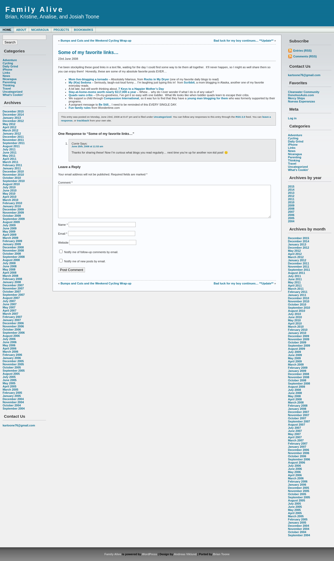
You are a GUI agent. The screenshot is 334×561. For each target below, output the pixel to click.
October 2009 (12, 215)
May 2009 (9, 231)
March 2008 (10, 275)
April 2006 (9, 348)
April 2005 (9, 386)
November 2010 (13, 174)
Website (63, 248)
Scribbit (189, 82)
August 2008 (11, 260)
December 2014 (13, 114)
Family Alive (34, 9)
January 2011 (12, 168)
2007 (291, 211)
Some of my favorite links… (88, 52)
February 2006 (12, 354)
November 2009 (13, 212)
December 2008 (13, 247)
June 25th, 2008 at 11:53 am (87, 146)
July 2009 (9, 225)
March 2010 (10, 199)
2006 (291, 214)
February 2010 (12, 203)
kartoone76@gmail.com (19, 425)
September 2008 (14, 256)
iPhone (7, 69)
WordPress (149, 554)
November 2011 (13, 139)
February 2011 (12, 165)
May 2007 (9, 307)
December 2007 (13, 285)
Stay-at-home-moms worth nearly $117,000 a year (102, 92)
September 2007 (14, 294)
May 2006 (9, 345)
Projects (61, 29)
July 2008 (9, 263)
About (21, 29)
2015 (291, 186)
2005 (291, 218)
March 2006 (10, 351)
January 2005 (12, 395)
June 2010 (10, 190)
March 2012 (10, 130)
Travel (7, 88)
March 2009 (10, 237)
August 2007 (11, 297)
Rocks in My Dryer (156, 79)
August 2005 (11, 373)
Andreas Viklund (185, 554)
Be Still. (104, 104)
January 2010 (12, 206)
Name (63, 231)
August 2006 (11, 335)
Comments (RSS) (305, 56)
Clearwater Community (303, 92)
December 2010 (13, 171)
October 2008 (12, 253)
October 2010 (12, 177)
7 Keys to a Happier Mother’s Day (141, 88)
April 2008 (9, 272)
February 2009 (12, 241)
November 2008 (13, 250)
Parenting (9, 82)
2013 (291, 192)
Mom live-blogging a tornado (88, 79)
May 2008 (9, 269)
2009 (291, 205)
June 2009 (10, 228)
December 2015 (13, 111)
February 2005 (12, 392)
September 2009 (14, 218)
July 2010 (9, 187)
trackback (83, 120)
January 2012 (12, 133)
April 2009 (9, 234)
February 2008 (12, 278)
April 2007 (9, 310)
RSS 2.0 (240, 116)
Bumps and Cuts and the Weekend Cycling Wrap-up (95, 40)
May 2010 (9, 193)
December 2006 (13, 323)
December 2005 (13, 361)
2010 (291, 202)
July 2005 (9, 376)
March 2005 (10, 389)
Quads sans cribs (81, 95)
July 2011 (9, 149)
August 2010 (11, 184)
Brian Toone (221, 554)
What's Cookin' (13, 94)
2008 (291, 208)
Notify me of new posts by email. (84, 267)
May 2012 (9, 124)
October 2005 (12, 367)
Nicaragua (40, 29)
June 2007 (10, 304)
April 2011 (9, 158)
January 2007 (12, 320)
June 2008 (10, 266)
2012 (291, 196)
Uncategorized (12, 91)
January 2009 (12, 244)
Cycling (8, 63)
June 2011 (10, 152)
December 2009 (13, 209)
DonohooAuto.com (301, 95)
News (6, 75)
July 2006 (9, 339)
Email (62, 240)
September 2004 (14, 408)
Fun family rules (80, 107)
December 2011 (13, 136)
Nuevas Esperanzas (301, 101)
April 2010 (9, 196)
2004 (291, 221)
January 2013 (12, 117)
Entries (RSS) (302, 50)
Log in (292, 118)
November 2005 (13, 364)
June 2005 (10, 380)
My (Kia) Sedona (80, 82)
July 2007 (9, 301)
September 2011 (14, 143)
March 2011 (10, 162)
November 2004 (13, 402)
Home (7, 29)
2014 (291, 189)
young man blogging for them (208, 98)
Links (6, 72)
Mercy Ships (296, 98)
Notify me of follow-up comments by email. (91, 258)
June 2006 (10, 342)
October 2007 (12, 291)
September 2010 (14, 181)
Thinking (9, 85)
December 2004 (13, 399)
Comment (65, 182)
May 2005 (9, 383)
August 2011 (11, 146)
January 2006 (12, 358)
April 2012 (9, 127)
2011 (291, 199)
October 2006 (12, 329)
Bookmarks (83, 29)
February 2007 (12, 316)
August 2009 (11, 222)
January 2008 (12, 282)
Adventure (10, 60)
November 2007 (13, 288)
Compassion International (121, 98)
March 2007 (10, 313)
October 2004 (12, 405)
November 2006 (13, 326)
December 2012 (13, 120)
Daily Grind (10, 66)
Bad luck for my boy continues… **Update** (244, 40)
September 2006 (14, 332)
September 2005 (14, 370)
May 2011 (9, 155)
